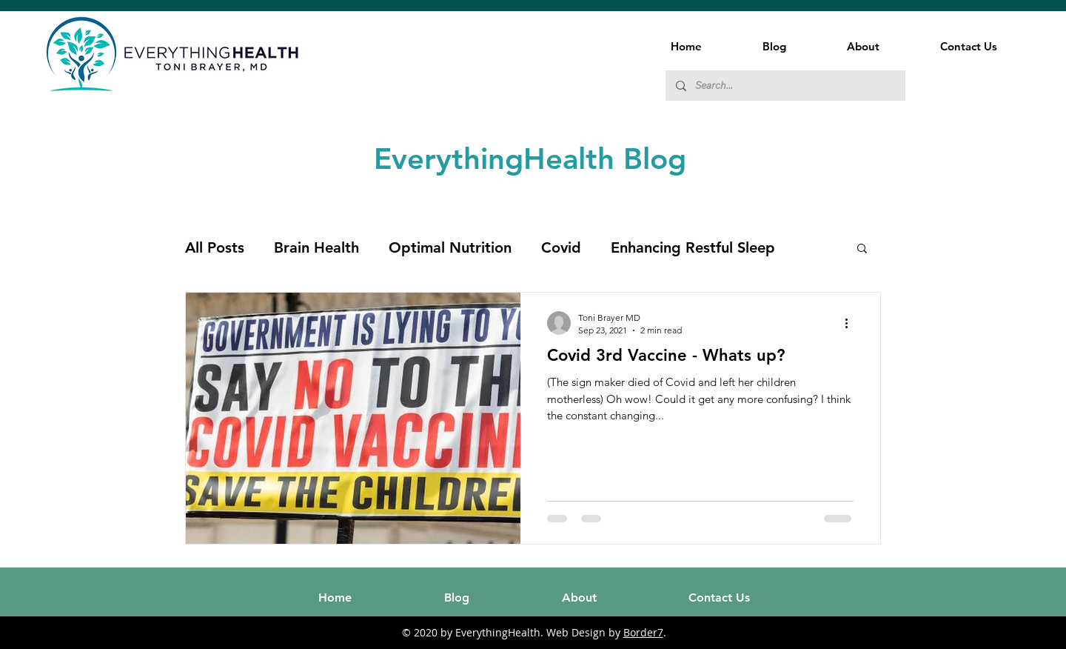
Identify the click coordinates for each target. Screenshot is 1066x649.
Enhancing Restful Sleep (693, 247)
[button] (862, 249)
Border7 (643, 632)
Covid (561, 247)
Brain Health (316, 247)
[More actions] (851, 323)
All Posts (214, 247)
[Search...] (784, 85)
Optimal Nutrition (450, 247)
